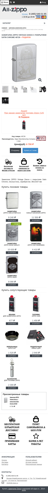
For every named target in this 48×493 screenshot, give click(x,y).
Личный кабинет (31, 460)
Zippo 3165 (36, 315)
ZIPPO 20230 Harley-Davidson (12, 245)
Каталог (24, 23)
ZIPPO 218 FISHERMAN (36, 244)
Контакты (5, 464)
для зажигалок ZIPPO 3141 (12, 316)
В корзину (15, 150)
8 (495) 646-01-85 (37, 14)
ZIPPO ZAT (12, 347)
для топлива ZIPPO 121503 (12, 380)
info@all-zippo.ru (12, 483)
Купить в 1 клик (30, 150)
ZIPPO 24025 (12, 276)
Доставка (5, 462)
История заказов (31, 462)
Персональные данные (34, 464)
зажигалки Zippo (14, 489)
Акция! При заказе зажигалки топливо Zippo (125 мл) (24, 114)
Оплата (4, 460)
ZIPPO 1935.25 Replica (12, 212)
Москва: (25, 14)
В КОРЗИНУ (12, 220)
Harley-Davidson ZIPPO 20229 (36, 213)
